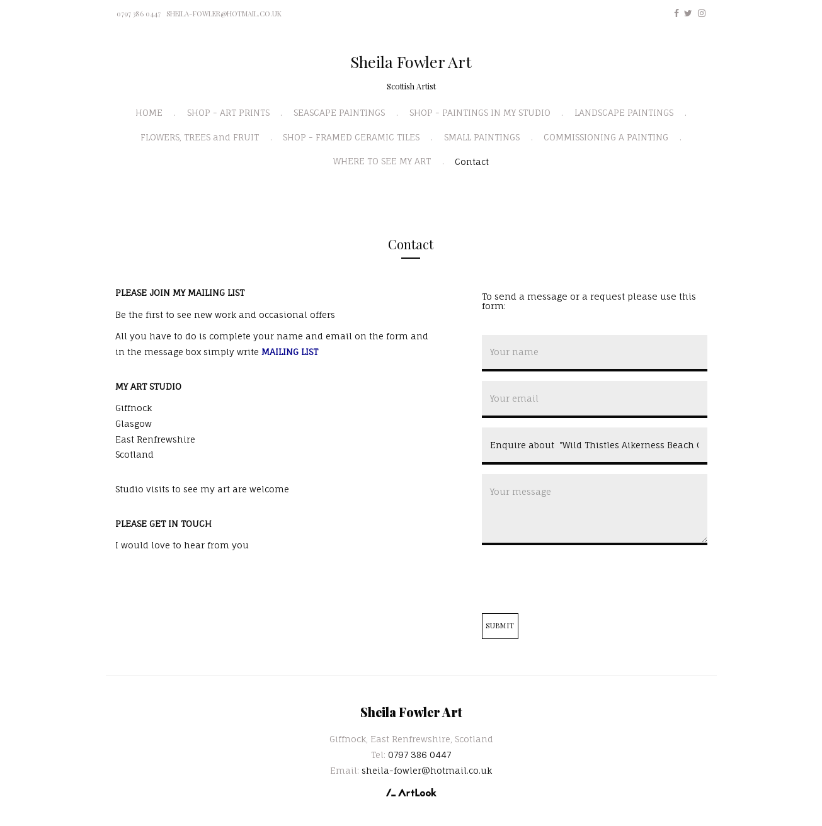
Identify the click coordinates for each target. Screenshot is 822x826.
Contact (472, 161)
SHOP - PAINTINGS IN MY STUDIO (480, 112)
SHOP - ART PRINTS (228, 112)
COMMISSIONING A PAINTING (606, 137)
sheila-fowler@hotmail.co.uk (224, 13)
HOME (149, 112)
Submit (500, 625)
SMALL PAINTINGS (482, 137)
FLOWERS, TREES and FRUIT (199, 137)
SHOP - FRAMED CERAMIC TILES (351, 137)
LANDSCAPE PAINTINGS (623, 112)
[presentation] (577, 579)
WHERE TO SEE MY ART (382, 161)
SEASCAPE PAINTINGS (339, 112)
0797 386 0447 (139, 13)
